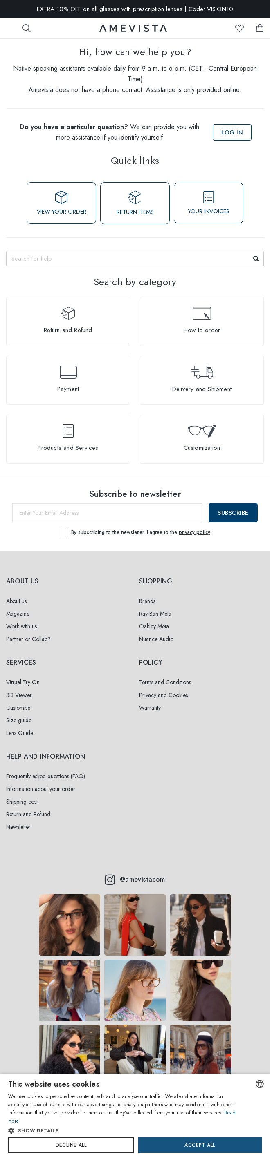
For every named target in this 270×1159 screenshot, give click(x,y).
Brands (147, 601)
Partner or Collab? (28, 639)
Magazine (17, 614)
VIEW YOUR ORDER (61, 203)
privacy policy (194, 532)
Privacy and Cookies (163, 695)
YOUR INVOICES (209, 203)
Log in (232, 132)
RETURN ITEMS (135, 203)
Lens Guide (19, 733)
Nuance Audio (156, 639)
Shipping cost (22, 801)
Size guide (19, 720)
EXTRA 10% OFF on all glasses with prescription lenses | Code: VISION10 (135, 9)
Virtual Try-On (23, 682)
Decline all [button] (71, 1145)
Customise (18, 707)
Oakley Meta (154, 626)
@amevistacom (135, 879)
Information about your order (40, 789)
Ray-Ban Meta (155, 614)
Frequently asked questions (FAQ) (45, 776)
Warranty (150, 707)
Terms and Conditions (165, 682)
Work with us (21, 626)
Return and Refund (28, 814)
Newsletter (18, 827)
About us (16, 601)
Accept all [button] (199, 1145)
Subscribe (233, 513)
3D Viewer (19, 695)
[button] (122, 1131)
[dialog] (135, 1116)
